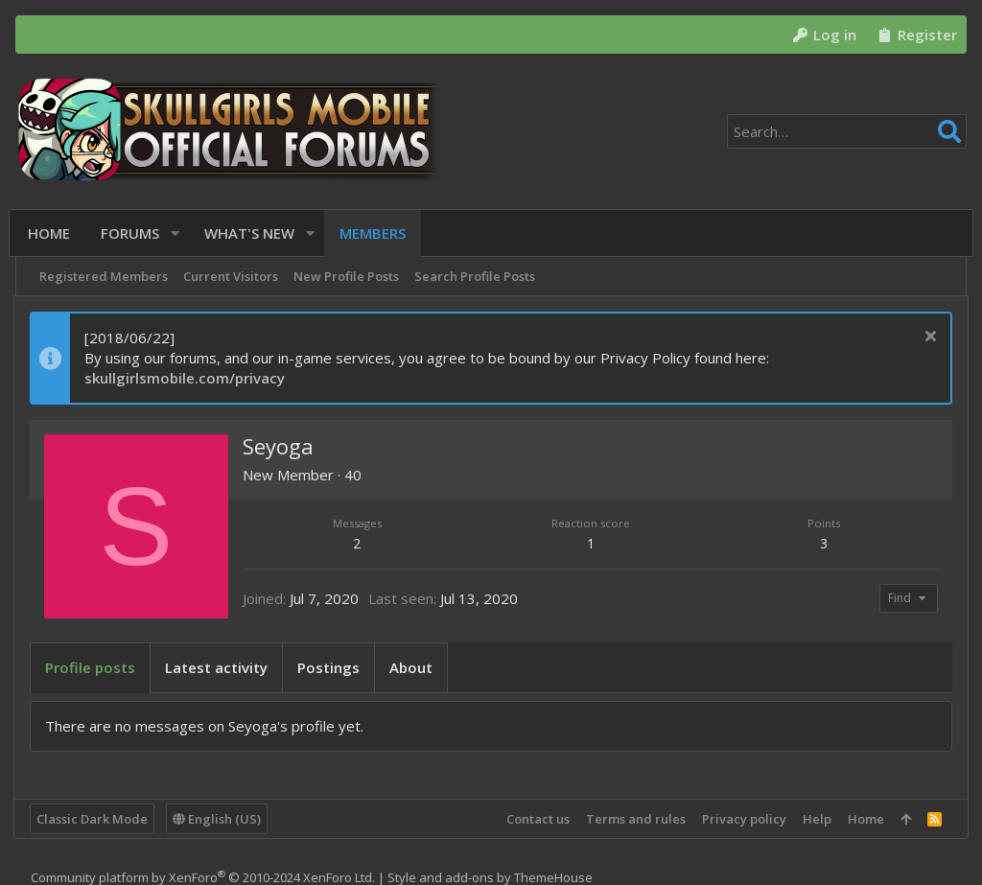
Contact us (536, 818)
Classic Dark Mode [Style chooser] (94, 818)
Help (815, 818)
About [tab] (412, 667)
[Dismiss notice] (926, 338)
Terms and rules (634, 818)
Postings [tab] (330, 667)
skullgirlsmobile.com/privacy (186, 377)
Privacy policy (742, 818)
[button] (179, 233)
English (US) (219, 818)
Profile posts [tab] (92, 667)
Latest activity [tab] (218, 667)
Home (864, 818)
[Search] (847, 131)
